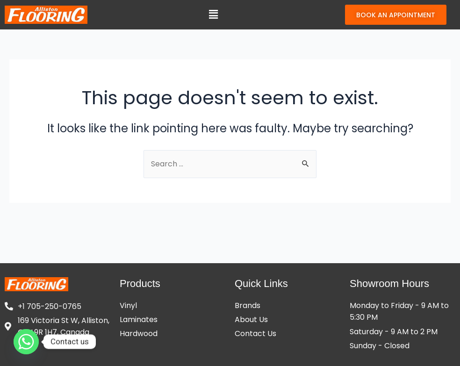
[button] (213, 15)
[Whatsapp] (26, 341)
